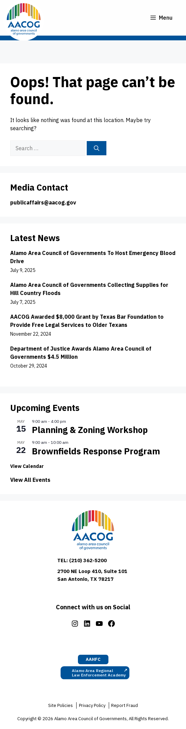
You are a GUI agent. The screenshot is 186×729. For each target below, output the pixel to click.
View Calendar (27, 466)
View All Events (30, 479)
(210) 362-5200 (88, 560)
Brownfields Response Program (96, 451)
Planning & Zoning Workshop (90, 429)
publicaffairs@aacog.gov (43, 202)
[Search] (96, 148)
